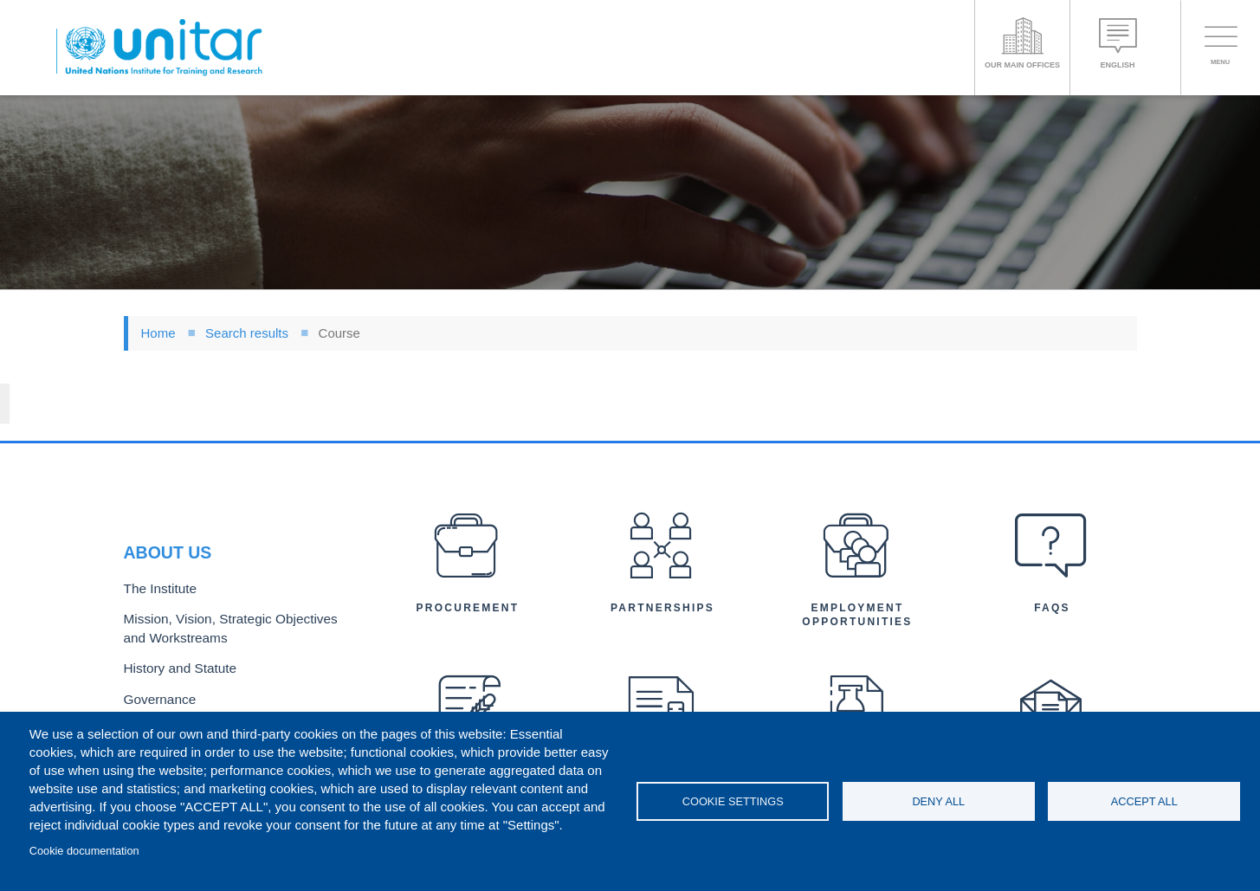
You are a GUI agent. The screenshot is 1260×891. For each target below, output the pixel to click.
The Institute (156, 538)
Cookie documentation (84, 850)
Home (158, 333)
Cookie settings (733, 801)
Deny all (938, 801)
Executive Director (171, 668)
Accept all (1144, 801)
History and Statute (173, 611)
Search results (246, 333)
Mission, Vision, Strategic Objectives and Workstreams (229, 575)
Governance (156, 640)
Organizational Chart (177, 696)
